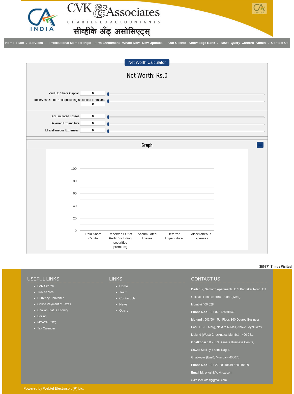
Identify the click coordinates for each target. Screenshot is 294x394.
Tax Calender (46, 328)
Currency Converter (50, 298)
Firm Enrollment (107, 43)
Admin (262, 43)
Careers (248, 43)
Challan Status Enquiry (52, 310)
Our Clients (177, 43)
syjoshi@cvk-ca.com (218, 372)
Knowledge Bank (203, 43)
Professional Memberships (70, 43)
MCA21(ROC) (46, 322)
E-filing (42, 316)
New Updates (154, 43)
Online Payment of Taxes (54, 304)
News (225, 43)
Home (9, 43)
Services (37, 43)
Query (235, 43)
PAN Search (45, 286)
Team (22, 43)
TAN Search (45, 292)
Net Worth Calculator (147, 62)
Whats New (130, 43)
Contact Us (279, 43)
